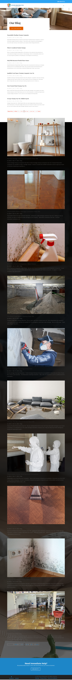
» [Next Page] (36, 111)
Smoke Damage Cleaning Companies (19, 369)
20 (31, 111)
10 (27, 111)
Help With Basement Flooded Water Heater (18, 60)
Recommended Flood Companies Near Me (21, 632)
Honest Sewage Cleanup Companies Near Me (22, 159)
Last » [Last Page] (39, 111)
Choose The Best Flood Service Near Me (20, 422)
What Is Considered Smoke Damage (16, 48)
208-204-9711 (61, 1)
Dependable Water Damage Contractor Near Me (23, 211)
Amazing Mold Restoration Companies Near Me (23, 579)
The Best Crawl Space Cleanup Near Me (20, 316)
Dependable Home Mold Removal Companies (22, 474)
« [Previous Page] (18, 644)
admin (10, 37)
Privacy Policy (43, 678)
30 (33, 111)
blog (21, 37)
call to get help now (16, 28)
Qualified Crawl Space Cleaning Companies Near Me (20, 73)
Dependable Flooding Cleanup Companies (18, 35)
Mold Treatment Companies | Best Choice (21, 264)
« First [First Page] (15, 111)
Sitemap (37, 678)
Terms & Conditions (52, 678)
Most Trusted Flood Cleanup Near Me (16, 86)
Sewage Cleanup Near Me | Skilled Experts (18, 98)
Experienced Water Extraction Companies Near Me (24, 527)
